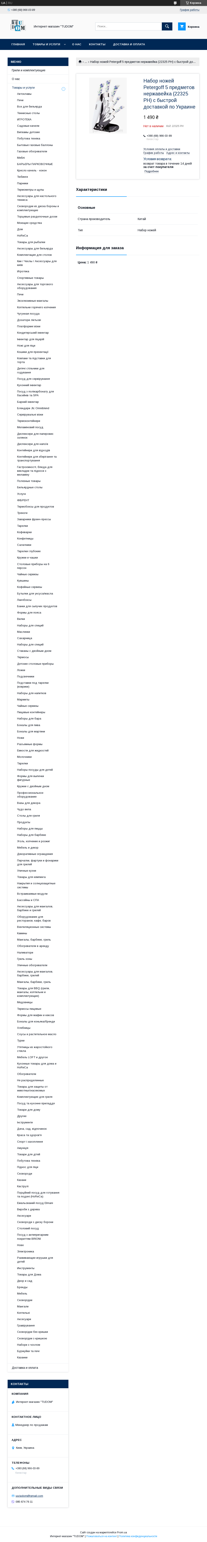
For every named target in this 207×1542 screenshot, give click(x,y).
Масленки (23, 631)
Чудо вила (24, 809)
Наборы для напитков (31, 693)
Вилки (21, 618)
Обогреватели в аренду (33, 946)
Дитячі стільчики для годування (30, 370)
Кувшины (23, 580)
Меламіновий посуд (30, 427)
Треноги (22, 512)
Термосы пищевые (29, 1008)
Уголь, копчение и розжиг (33, 841)
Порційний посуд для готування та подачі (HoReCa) (38, 1194)
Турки (21, 1040)
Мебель (22, 1293)
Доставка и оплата (129, 44)
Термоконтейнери (28, 420)
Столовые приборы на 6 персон (33, 566)
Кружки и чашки (27, 557)
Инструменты (25, 1268)
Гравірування (26, 1325)
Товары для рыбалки (31, 242)
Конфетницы (25, 538)
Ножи (20, 737)
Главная (18, 44)
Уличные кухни (26, 870)
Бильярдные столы (29, 487)
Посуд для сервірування (33, 378)
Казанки (22, 1357)
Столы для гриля (28, 815)
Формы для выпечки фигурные (30, 777)
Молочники (24, 756)
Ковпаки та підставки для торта (34, 360)
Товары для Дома (29, 1274)
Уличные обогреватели (32, 965)
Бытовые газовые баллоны (35, 145)
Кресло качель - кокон (32, 170)
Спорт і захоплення (30, 1141)
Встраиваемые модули (32, 893)
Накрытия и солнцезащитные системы (36, 885)
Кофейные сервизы (29, 587)
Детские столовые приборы (35, 663)
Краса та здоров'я (29, 1135)
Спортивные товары (30, 277)
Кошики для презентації (33, 352)
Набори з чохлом (28, 1344)
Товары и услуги (46, 44)
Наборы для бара (29, 718)
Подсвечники (25, 676)
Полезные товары (29, 481)
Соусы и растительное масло (36, 1034)
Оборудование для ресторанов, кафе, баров (34, 918)
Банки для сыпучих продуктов (37, 606)
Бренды (22, 1287)
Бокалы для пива (28, 725)
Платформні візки (28, 326)
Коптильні (23, 1312)
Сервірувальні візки (30, 414)
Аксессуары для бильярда (35, 248)
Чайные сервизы (27, 574)
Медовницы (25, 1002)
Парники (22, 183)
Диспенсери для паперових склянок (35, 435)
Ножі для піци (26, 345)
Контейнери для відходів (33, 450)
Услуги (21, 493)
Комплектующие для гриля (34, 1096)
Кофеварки (24, 532)
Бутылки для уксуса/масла (35, 593)
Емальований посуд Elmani (35, 1203)
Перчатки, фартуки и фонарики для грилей (37, 862)
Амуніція (22, 1148)
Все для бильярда (29, 106)
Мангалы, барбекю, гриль (34, 939)
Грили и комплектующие (28, 70)
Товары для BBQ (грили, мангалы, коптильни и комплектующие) (33, 992)
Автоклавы (24, 93)
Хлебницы (23, 1027)
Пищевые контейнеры (31, 712)
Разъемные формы (29, 744)
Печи (20, 100)
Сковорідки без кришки (32, 1331)
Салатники (24, 544)
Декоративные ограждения (35, 854)
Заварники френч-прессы (34, 519)
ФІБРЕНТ (23, 500)
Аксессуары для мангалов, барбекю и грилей (35, 908)
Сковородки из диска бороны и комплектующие (38, 208)
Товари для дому (28, 1109)
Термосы (23, 657)
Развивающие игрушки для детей (35, 1259)
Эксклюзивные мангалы (32, 300)
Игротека (23, 271)
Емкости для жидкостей (33, 750)
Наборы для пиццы (30, 828)
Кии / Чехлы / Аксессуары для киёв (37, 263)
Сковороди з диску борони (35, 1222)
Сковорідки (24, 1300)
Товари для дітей (28, 1154)
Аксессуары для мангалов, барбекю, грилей (35, 973)
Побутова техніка (28, 138)
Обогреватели (26, 1074)
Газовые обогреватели (32, 151)
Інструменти (25, 1122)
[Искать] (167, 26)
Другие (21, 1116)
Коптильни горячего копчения (36, 307)
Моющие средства (29, 222)
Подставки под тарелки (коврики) (33, 684)
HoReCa (22, 235)
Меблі (21, 157)
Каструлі (23, 1186)
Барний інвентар (28, 401)
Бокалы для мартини (31, 731)
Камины (22, 933)
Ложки (21, 670)
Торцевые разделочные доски (37, 216)
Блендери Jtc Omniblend (33, 408)
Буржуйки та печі (28, 1351)
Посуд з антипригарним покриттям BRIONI (32, 1236)
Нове (20, 1245)
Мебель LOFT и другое (32, 1057)
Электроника (25, 1251)
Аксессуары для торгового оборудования (35, 286)
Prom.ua (122, 1532)
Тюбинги (22, 176)
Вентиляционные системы (34, 927)
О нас (76, 44)
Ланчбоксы (24, 599)
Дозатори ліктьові (29, 320)
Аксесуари (24, 1215)
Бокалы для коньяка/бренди (36, 1021)
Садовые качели (28, 125)
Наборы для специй (30, 625)
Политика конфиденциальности (138, 1536)
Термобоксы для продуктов (35, 506)
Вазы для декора (28, 803)
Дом (20, 229)
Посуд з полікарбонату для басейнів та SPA (35, 393)
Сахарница (24, 638)
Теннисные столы (28, 113)
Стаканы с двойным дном (34, 650)
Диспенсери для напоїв (32, 444)
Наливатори (25, 952)
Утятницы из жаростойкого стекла (34, 1048)
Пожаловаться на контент (101, 1536)
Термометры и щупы (30, 189)
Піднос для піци (27, 1167)
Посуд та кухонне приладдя (36, 1103)
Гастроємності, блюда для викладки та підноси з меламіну (34, 470)
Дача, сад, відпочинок (32, 1128)
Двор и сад (24, 1280)
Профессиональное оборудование (30, 794)
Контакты (97, 44)
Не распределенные (30, 1080)
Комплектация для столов (34, 254)
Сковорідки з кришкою (32, 1338)
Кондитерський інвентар (33, 332)
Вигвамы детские (28, 132)
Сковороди (24, 1173)
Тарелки (22, 525)
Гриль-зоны (24, 958)
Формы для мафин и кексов (35, 1015)
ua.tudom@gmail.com (29, 1495)
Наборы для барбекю (31, 834)
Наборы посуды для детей (35, 769)
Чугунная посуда (28, 313)
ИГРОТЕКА (24, 119)
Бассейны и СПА (28, 900)
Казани (21, 1180)
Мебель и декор (27, 847)
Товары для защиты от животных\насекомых (32, 1088)
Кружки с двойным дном (33, 786)
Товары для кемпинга (31, 877)
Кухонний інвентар (29, 385)
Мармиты (23, 699)
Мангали (23, 1306)
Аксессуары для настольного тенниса (36, 197)
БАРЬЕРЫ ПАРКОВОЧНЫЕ (35, 164)
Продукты (23, 822)
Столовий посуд (28, 1228)
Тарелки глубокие (29, 551)
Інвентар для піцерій (30, 339)
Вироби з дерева (28, 1209)
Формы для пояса (29, 612)
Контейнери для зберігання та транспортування (37, 458)
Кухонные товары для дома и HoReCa (36, 1065)
